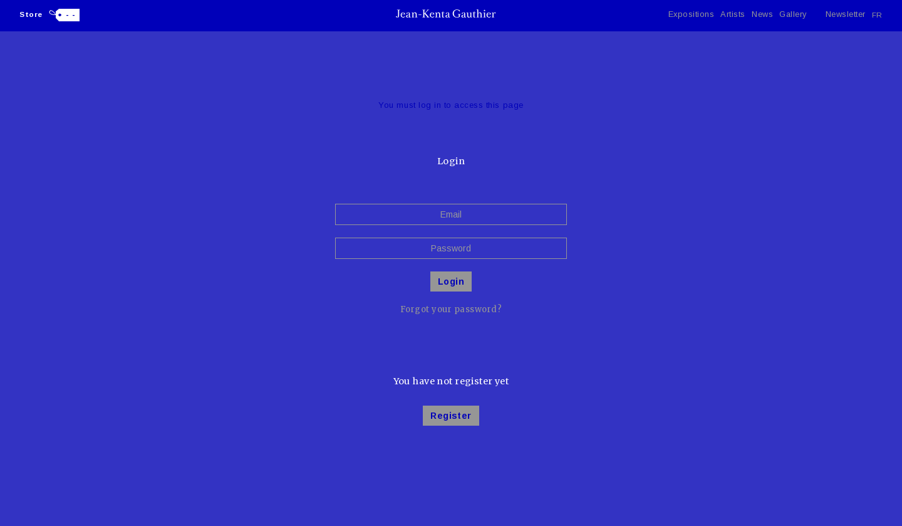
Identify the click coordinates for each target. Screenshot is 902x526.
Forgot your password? (451, 309)
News (762, 14)
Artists (732, 14)
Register (450, 416)
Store (31, 14)
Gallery (793, 14)
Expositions (691, 14)
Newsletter (846, 14)
